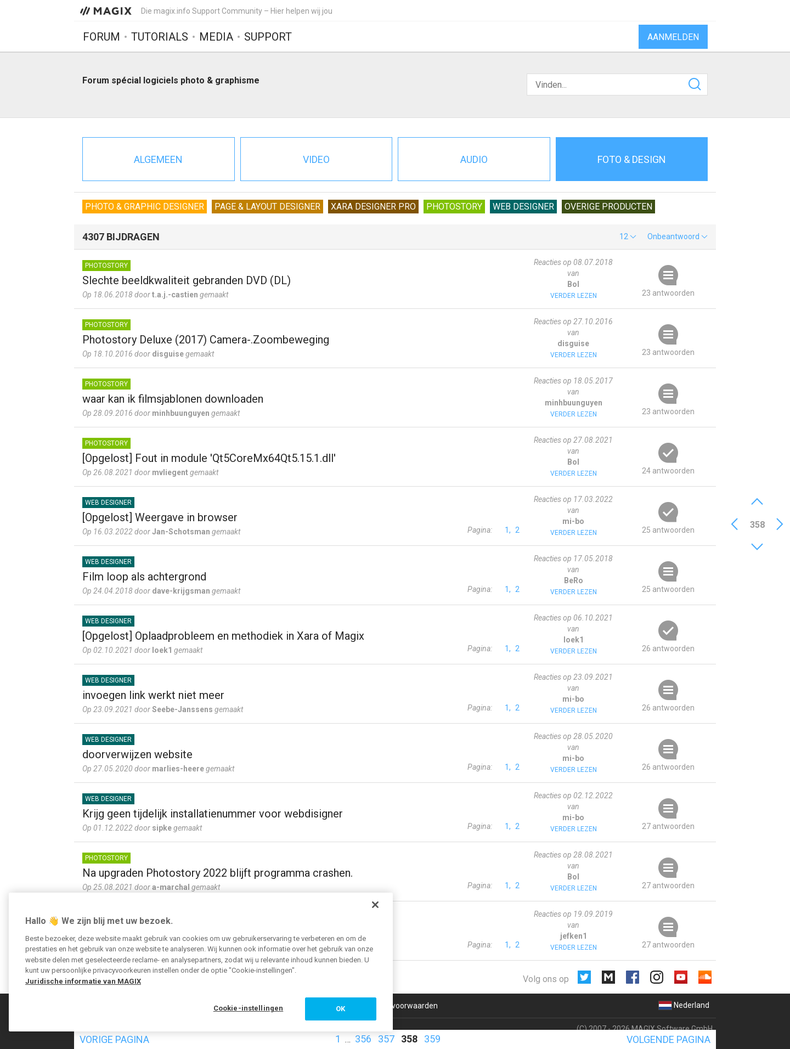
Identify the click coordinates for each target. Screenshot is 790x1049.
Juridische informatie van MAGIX (83, 981)
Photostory (454, 206)
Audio (474, 159)
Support (268, 36)
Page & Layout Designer (267, 206)
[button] (627, 236)
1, (508, 530)
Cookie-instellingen (248, 1008)
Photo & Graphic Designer (144, 206)
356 (363, 1039)
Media (216, 36)
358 (409, 1039)
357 (386, 1039)
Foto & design (631, 159)
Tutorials (159, 36)
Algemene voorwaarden (396, 1005)
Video (316, 159)
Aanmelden (673, 37)
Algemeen (158, 159)
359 (432, 1039)
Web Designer (523, 206)
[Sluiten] (375, 905)
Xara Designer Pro (373, 206)
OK (340, 1009)
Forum (101, 36)
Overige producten (608, 206)
